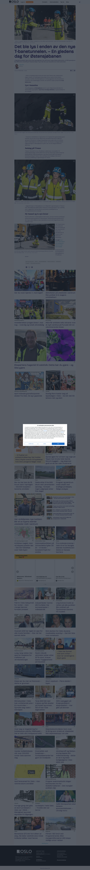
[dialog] (45, 435)
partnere (45, 430)
